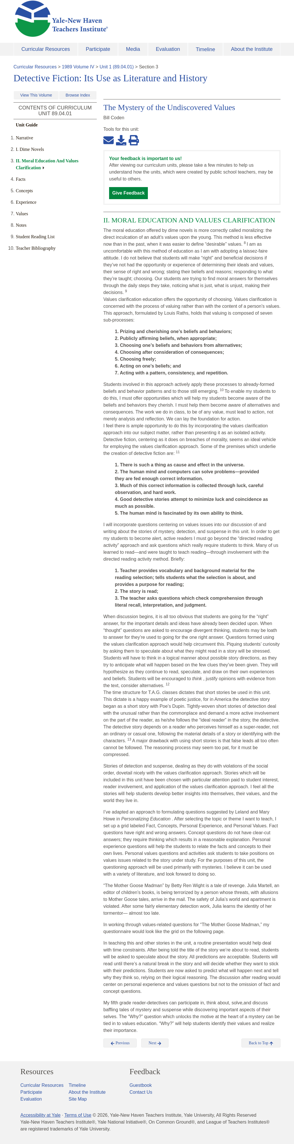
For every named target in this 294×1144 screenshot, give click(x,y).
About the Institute (251, 49)
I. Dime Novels (30, 149)
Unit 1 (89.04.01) (117, 66)
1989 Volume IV (78, 66)
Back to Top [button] (261, 1043)
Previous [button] (120, 1043)
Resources (36, 1071)
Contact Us (140, 1092)
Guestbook (140, 1085)
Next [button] (154, 1043)
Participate (98, 49)
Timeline (205, 49)
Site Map (78, 1099)
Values (22, 213)
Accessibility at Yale (40, 1115)
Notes (21, 225)
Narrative (24, 137)
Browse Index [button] (78, 95)
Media (133, 49)
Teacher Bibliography (36, 248)
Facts (21, 179)
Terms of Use (77, 1115)
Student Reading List (35, 236)
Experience (26, 202)
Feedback (144, 1071)
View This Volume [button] (36, 95)
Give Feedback (128, 193)
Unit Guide (27, 124)
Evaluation (168, 49)
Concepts (24, 190)
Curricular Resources (46, 49)
